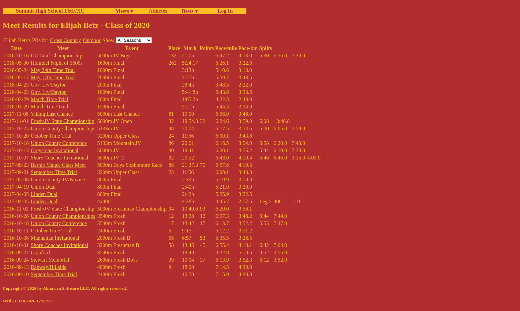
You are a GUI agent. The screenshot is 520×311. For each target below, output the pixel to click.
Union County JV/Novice (58, 179)
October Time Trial (51, 136)
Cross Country (65, 40)
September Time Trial (54, 172)
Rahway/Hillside (49, 267)
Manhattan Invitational (55, 238)
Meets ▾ (124, 11)
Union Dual (43, 187)
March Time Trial (49, 99)
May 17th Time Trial (53, 77)
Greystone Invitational (55, 150)
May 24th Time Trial (53, 70)
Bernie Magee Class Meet (58, 165)
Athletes (158, 11)
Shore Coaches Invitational (59, 157)
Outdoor (91, 40)
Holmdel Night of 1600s (57, 63)
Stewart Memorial (50, 260)
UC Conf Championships (58, 55)
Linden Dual (44, 194)
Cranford (40, 252)
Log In (224, 11)
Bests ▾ (190, 11)
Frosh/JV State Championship (63, 121)
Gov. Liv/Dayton (49, 85)
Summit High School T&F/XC (50, 11)
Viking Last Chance (52, 114)
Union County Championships (63, 128)
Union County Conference (59, 143)
